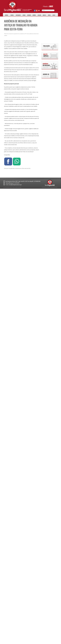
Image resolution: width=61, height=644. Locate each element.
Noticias (18, 168)
